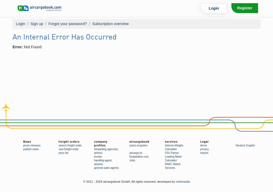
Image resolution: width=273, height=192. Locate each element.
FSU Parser (172, 152)
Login (214, 8)
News (27, 141)
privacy (204, 149)
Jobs (132, 160)
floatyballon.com (139, 156)
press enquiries (139, 145)
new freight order (69, 149)
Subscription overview (110, 24)
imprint (204, 152)
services (171, 141)
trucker (98, 156)
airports (98, 164)
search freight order (70, 145)
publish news (31, 149)
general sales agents (106, 167)
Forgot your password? (68, 24)
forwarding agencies (106, 149)
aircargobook (140, 141)
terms (203, 145)
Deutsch (241, 145)
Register (244, 8)
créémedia (183, 181)
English (250, 145)
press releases (32, 145)
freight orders (69, 141)
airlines (98, 152)
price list (64, 152)
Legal (204, 141)
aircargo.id (136, 152)
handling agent (103, 160)
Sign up (36, 24)
